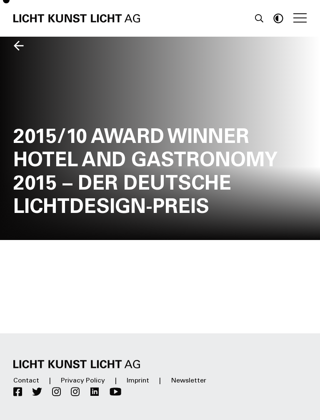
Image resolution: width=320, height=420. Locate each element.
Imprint (138, 381)
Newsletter (188, 381)
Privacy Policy (83, 381)
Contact (26, 381)
